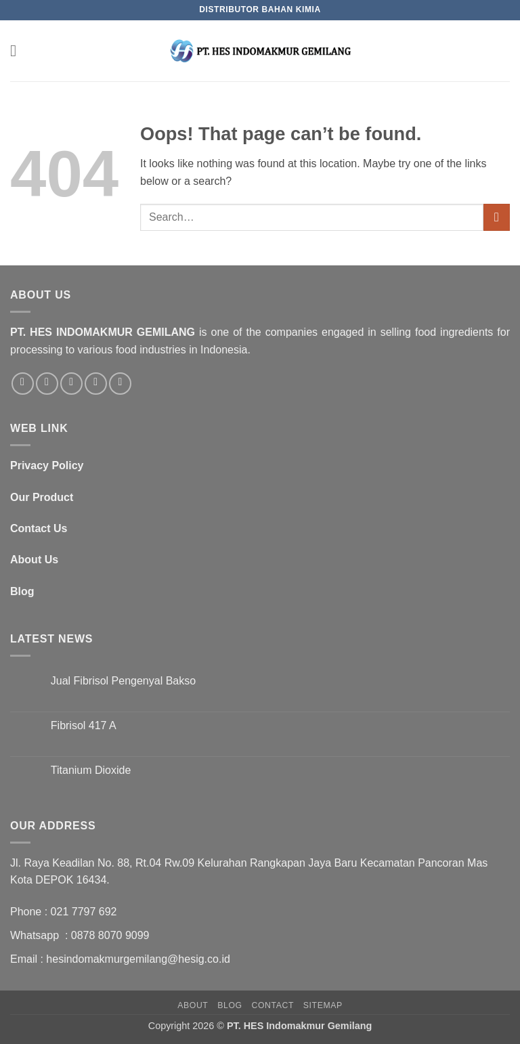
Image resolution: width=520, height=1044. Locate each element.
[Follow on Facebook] (23, 383)
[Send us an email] (71, 383)
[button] (18, 50)
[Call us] (96, 383)
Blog (229, 1005)
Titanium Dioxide (91, 770)
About (192, 1005)
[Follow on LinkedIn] (120, 383)
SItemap (323, 1005)
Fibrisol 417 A (83, 725)
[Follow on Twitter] (47, 383)
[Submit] (496, 217)
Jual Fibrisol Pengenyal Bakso (123, 681)
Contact (272, 1005)
